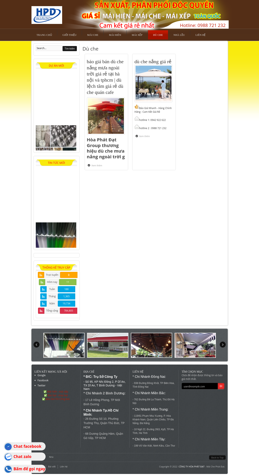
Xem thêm (97, 165)
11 (67, 282)
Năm (52, 303)
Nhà (51, 456)
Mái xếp (137, 34)
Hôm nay (52, 282)
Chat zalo (22, 456)
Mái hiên (115, 34)
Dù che (158, 34)
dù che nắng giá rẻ (153, 61)
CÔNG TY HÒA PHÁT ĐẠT (191, 466)
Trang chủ (44, 34)
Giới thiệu (70, 34)
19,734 (66, 303)
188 (66, 289)
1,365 (66, 296)
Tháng (52, 296)
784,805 (68, 310)
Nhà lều (179, 34)
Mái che (92, 34)
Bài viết (52, 466)
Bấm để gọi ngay (29, 468)
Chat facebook (27, 446)
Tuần (52, 289)
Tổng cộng (52, 310)
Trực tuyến (52, 275)
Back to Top (217, 457)
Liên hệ (200, 34)
